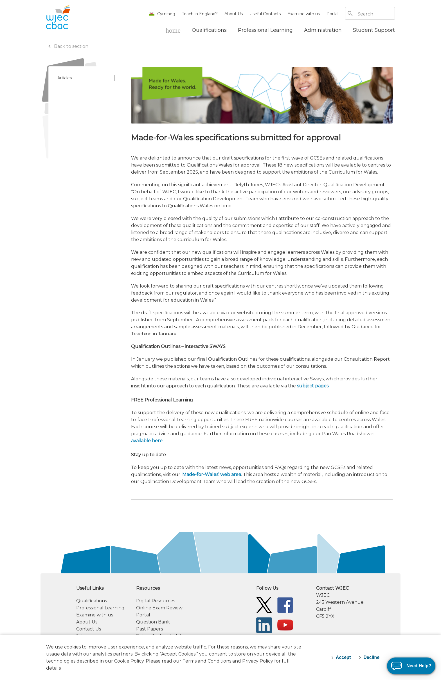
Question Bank (153, 622)
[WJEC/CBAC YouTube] (285, 624)
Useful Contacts (265, 13)
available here (147, 440)
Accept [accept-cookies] (343, 657)
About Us (233, 13)
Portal (332, 13)
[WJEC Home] (173, 30)
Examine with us (303, 13)
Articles (64, 77)
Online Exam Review (159, 608)
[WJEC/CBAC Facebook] (285, 604)
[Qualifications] (209, 30)
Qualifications (91, 600)
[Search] (376, 14)
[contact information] (355, 602)
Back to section (67, 46)
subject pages (312, 386)
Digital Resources (155, 600)
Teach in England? (200, 13)
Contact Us (88, 629)
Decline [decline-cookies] (371, 657)
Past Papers (149, 629)
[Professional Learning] (265, 30)
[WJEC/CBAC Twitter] (264, 604)
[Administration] (323, 30)
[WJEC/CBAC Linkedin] (264, 624)
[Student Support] (374, 30)
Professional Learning (100, 608)
